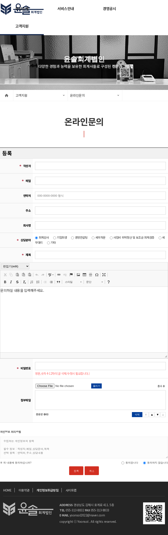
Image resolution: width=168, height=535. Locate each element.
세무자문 (100, 237)
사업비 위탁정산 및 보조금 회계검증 (133, 237)
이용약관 (24, 490)
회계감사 (44, 237)
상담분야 (26, 240)
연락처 (27, 196)
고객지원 (22, 26)
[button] (5, 275)
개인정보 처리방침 (10, 432)
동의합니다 (131, 462)
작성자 (27, 166)
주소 (28, 210)
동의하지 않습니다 (157, 462)
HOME (7, 490)
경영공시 (109, 9)
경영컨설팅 (81, 237)
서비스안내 (65, 9)
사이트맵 (71, 490)
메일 (28, 181)
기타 (53, 242)
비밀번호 (26, 368)
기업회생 (62, 237)
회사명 (27, 225)
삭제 (137, 414)
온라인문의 (77, 95)
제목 (28, 255)
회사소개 (22, 9)
